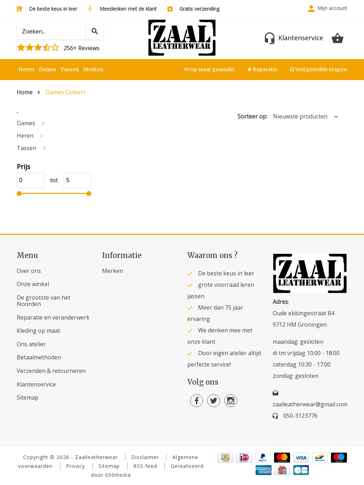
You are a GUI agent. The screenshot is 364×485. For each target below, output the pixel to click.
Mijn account (332, 8)
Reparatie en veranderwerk (53, 317)
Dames (47, 69)
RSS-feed (145, 466)
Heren (26, 69)
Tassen (69, 69)
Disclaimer (145, 457)
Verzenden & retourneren (51, 371)
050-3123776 (300, 416)
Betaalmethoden (39, 357)
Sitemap (27, 397)
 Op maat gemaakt (209, 69)
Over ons (29, 271)
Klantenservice (36, 384)
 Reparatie (262, 69)
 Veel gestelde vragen (318, 69)
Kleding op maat (38, 330)
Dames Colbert (65, 92)
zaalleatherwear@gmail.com (310, 404)
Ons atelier (31, 344)
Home (25, 92)
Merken (93, 69)
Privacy (75, 466)
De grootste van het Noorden (43, 300)
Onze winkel (33, 284)
